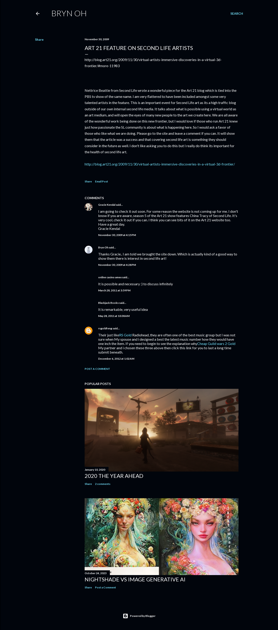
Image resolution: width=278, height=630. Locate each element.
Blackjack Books (108, 302)
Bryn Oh (69, 13)
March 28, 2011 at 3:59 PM (114, 290)
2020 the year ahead (114, 475)
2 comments (102, 484)
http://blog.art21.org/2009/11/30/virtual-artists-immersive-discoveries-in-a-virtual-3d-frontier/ (160, 164)
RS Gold (125, 335)
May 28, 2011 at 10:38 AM (114, 316)
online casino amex (110, 277)
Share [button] (39, 39)
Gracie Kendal (106, 204)
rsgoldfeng (105, 328)
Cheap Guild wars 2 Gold (216, 343)
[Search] (236, 13)
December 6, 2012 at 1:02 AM (116, 358)
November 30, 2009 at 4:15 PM (117, 235)
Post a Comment (97, 368)
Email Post (101, 181)
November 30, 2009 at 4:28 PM (117, 265)
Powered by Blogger (139, 616)
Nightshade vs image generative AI (135, 579)
